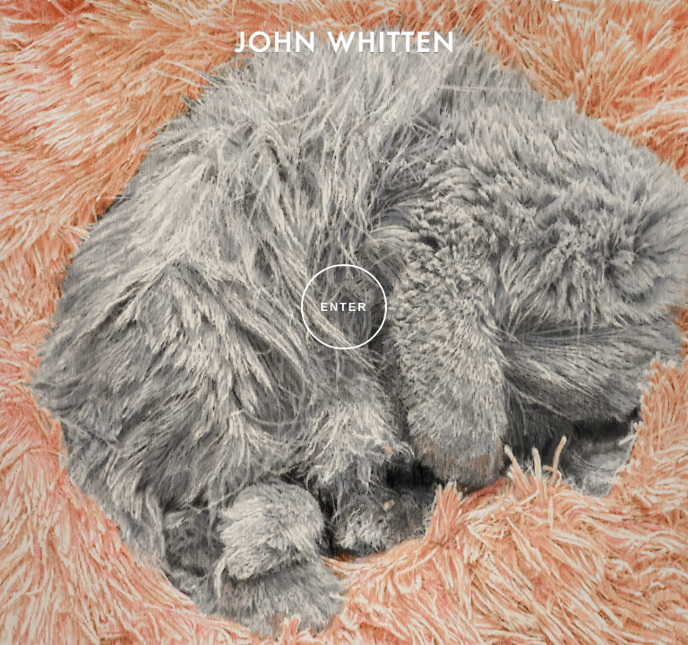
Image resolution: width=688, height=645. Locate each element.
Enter (344, 307)
